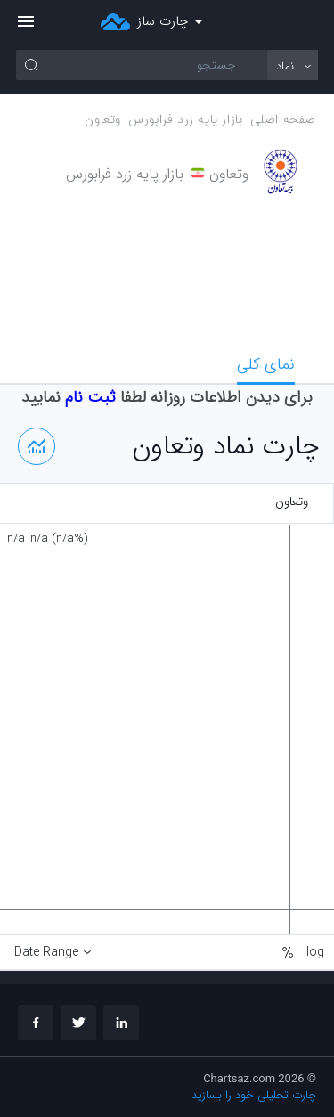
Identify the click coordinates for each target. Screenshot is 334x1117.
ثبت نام (90, 397)
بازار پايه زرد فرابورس (185, 119)
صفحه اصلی (283, 119)
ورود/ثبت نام (308, 23)
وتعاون (103, 119)
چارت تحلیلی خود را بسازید (253, 1095)
